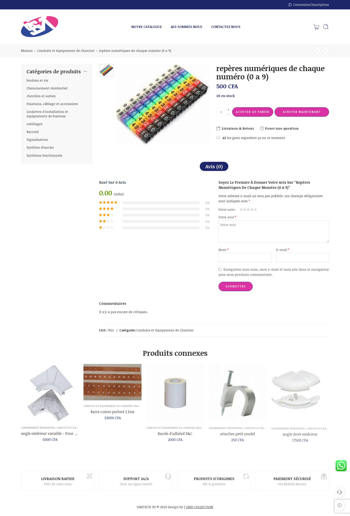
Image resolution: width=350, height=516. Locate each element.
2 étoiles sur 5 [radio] (242, 209)
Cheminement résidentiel (47, 88)
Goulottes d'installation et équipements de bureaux (47, 113)
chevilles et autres (41, 96)
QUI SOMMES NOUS (186, 26)
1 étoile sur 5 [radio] (241, 209)
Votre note (227, 209)
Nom (223, 249)
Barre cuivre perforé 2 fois (112, 414)
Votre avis (227, 217)
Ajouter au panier (252, 112)
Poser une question (279, 128)
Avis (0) (214, 166)
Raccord (33, 131)
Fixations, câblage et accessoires (52, 103)
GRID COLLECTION (199, 507)
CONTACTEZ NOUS (225, 26)
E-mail (282, 249)
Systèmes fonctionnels (44, 155)
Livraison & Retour (235, 128)
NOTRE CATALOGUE (146, 26)
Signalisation (37, 139)
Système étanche (40, 147)
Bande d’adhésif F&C (175, 437)
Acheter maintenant (302, 112)
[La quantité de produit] (221, 112)
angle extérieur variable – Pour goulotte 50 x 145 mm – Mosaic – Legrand (50, 435)
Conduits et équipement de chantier (65, 50)
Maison (27, 50)
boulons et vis (37, 80)
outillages (34, 124)
